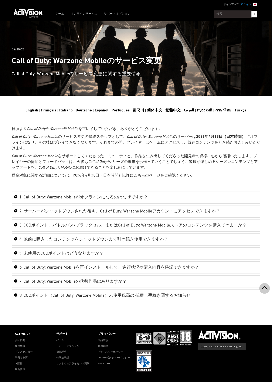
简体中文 (154, 110)
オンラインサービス (84, 14)
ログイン (246, 4)
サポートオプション (117, 14)
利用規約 (103, 346)
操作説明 (61, 352)
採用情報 (20, 346)
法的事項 (103, 340)
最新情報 (20, 369)
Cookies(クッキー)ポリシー (114, 357)
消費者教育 (21, 357)
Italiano (66, 110)
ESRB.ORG (104, 363)
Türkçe (240, 110)
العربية (189, 110)
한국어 (138, 110)
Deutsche (84, 110)
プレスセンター (24, 352)
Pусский (204, 110)
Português (121, 110)
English (32, 110)
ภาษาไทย (223, 110)
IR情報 (18, 363)
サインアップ (231, 4)
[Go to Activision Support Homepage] (30, 14)
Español (102, 110)
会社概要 (20, 340)
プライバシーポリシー (110, 352)
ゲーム (59, 14)
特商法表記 (62, 357)
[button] (255, 4)
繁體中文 (173, 110)
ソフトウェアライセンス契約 (72, 363)
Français (48, 110)
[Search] (254, 14)
